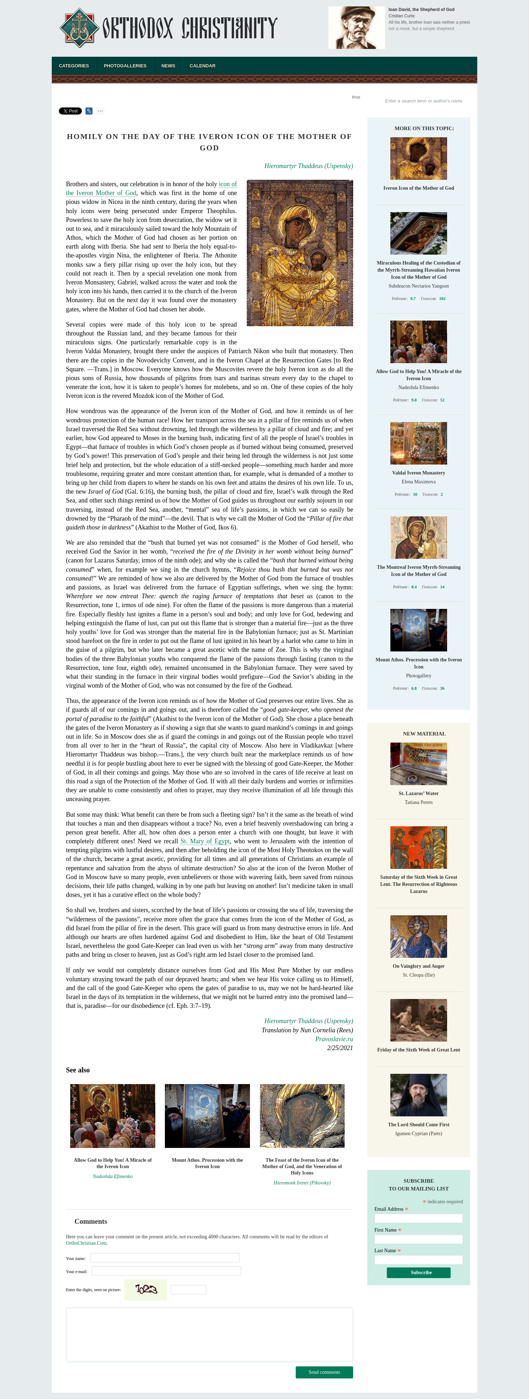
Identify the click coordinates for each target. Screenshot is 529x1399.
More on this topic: (424, 128)
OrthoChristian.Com (86, 1243)
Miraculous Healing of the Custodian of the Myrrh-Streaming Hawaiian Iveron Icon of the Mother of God (419, 270)
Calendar (203, 65)
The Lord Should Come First (418, 1124)
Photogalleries (125, 65)
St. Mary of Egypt (204, 841)
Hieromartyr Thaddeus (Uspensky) (308, 166)
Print (356, 97)
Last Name (387, 1250)
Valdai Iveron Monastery (418, 473)
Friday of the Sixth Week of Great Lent (418, 1050)
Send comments (324, 1372)
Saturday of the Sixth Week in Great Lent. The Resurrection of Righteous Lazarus (418, 884)
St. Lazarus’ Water (419, 793)
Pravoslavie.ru (334, 1039)
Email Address (391, 1209)
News (168, 65)
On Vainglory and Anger (419, 966)
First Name (388, 1230)
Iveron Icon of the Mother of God (418, 188)
